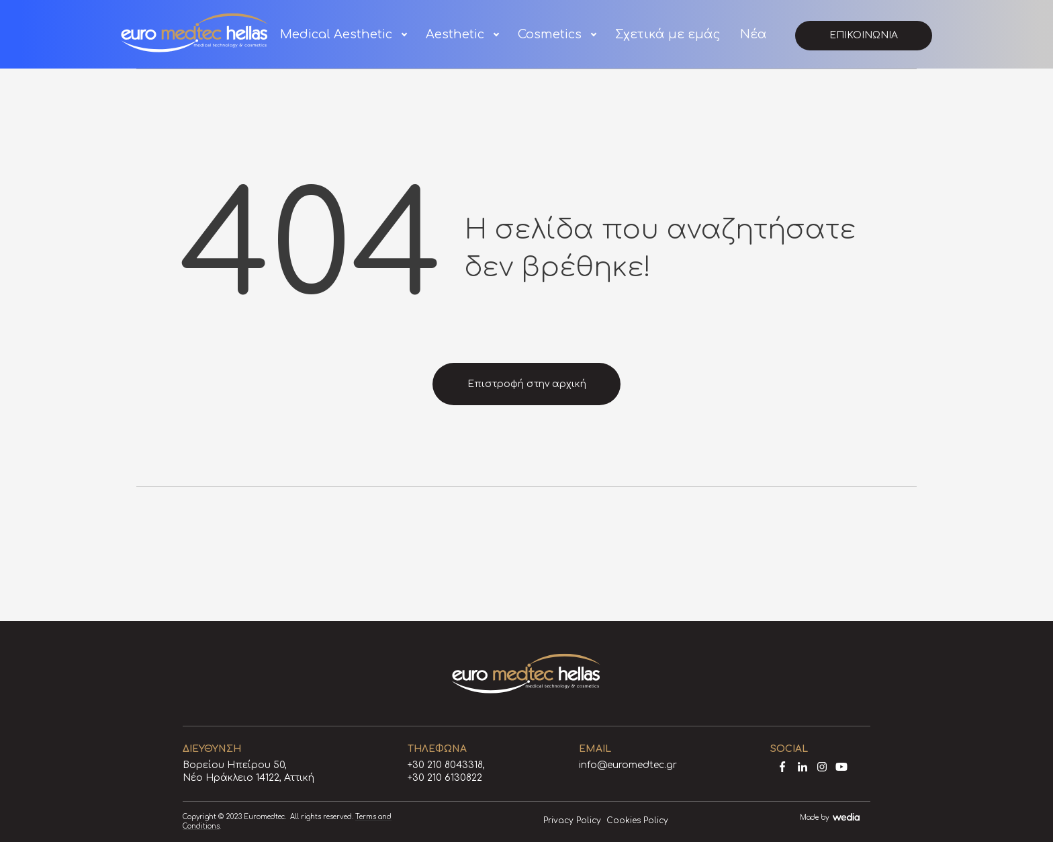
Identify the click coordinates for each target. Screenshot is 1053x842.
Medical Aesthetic (336, 34)
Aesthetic (455, 34)
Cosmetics (550, 34)
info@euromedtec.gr (628, 765)
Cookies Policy (637, 820)
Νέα (753, 34)
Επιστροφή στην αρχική (526, 384)
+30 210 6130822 (445, 778)
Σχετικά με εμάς (668, 34)
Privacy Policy (572, 820)
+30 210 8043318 (445, 765)
